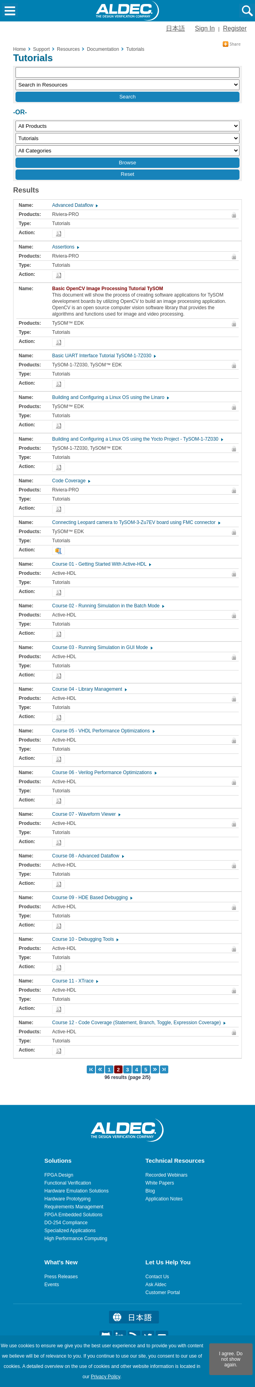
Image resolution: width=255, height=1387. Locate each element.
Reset (127, 174)
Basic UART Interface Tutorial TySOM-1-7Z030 (103, 355)
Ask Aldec (156, 1284)
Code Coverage (71, 481)
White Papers (160, 1183)
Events (52, 1284)
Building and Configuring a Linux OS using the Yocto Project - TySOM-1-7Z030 (137, 439)
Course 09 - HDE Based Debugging (92, 897)
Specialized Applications (70, 1230)
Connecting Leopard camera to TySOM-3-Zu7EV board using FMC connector (136, 522)
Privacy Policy (105, 1376)
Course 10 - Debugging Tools (85, 939)
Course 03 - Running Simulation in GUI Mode (102, 647)
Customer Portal (163, 1292)
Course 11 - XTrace (74, 981)
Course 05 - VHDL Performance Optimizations (103, 731)
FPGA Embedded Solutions (74, 1214)
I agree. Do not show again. (230, 1359)
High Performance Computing (76, 1238)
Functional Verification (68, 1183)
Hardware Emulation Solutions (77, 1191)
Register (235, 28)
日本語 (175, 28)
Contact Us (157, 1276)
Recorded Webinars (167, 1175)
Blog (150, 1191)
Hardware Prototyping (68, 1199)
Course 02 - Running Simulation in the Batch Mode (108, 606)
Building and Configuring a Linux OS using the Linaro (110, 397)
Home (19, 49)
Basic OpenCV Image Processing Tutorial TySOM (109, 288)
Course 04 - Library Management (89, 689)
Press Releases (61, 1276)
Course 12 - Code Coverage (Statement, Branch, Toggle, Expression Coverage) (138, 1022)
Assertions (65, 247)
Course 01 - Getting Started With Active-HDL (101, 564)
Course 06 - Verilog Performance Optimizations (104, 772)
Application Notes (164, 1199)
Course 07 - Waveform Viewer (86, 814)
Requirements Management (74, 1207)
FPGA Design (59, 1175)
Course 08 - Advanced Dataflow (87, 856)
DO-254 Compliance (66, 1222)
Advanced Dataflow (74, 205)
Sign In (205, 28)
